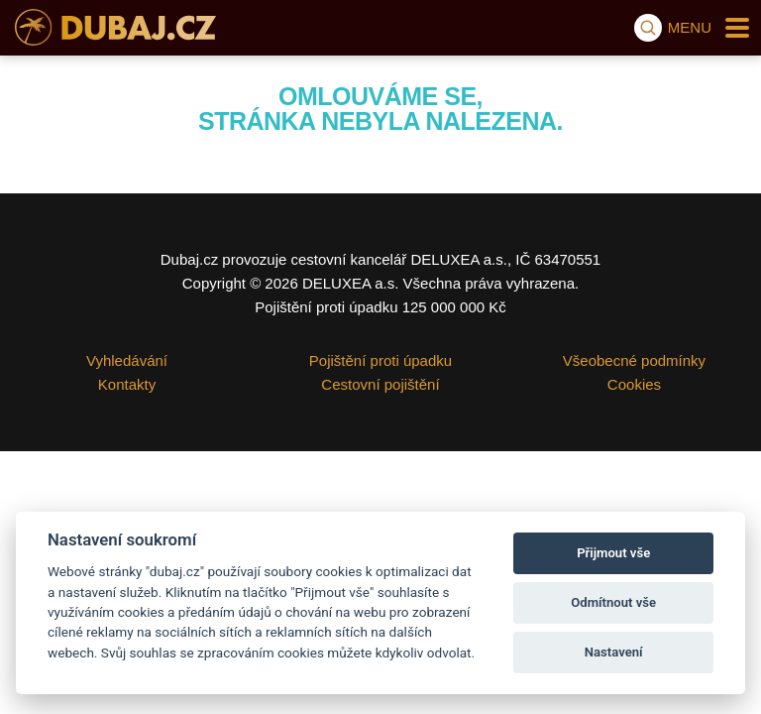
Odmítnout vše (613, 602)
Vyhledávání (126, 360)
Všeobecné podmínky (634, 360)
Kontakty (127, 384)
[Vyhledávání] (648, 28)
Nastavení (614, 652)
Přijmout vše (613, 552)
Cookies (634, 384)
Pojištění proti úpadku (380, 360)
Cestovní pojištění (380, 384)
